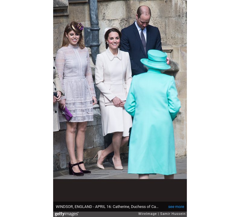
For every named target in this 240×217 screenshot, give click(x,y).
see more (176, 206)
